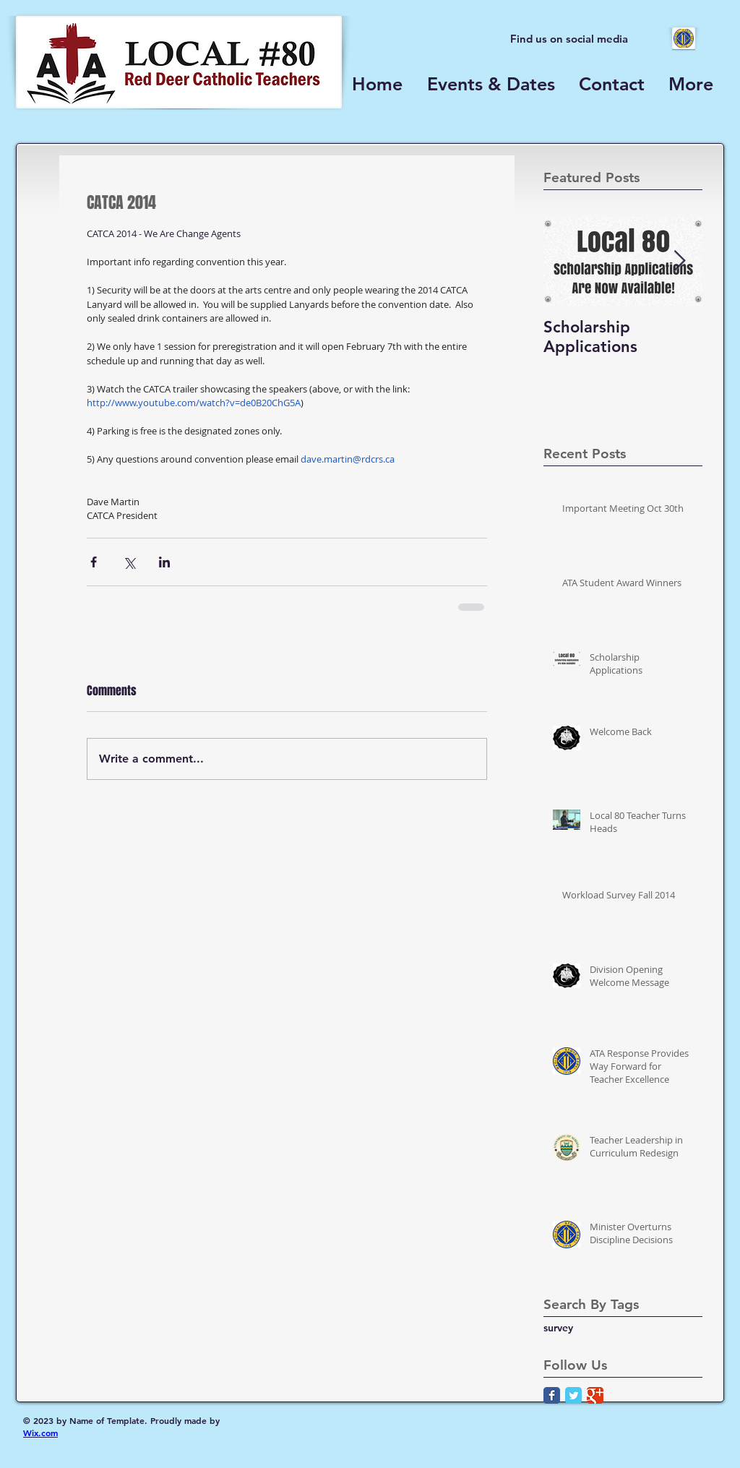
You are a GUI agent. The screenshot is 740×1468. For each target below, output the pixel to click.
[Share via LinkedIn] (164, 562)
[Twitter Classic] (573, 1395)
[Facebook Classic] (551, 1395)
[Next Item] (679, 261)
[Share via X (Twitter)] (129, 562)
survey (558, 1327)
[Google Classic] (595, 1395)
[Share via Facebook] (93, 562)
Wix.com (40, 1432)
